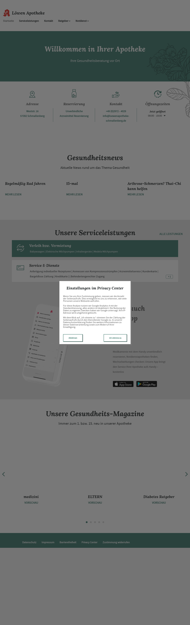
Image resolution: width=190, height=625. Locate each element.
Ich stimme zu (115, 338)
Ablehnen (73, 338)
